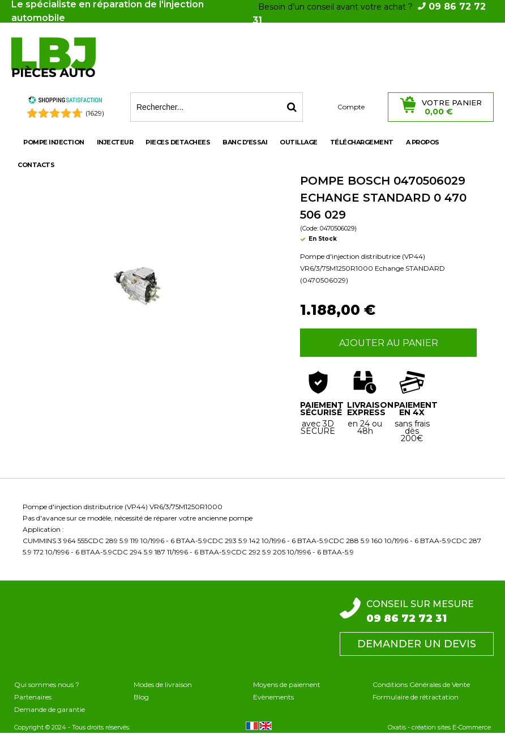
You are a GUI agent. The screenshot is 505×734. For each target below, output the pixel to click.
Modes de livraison (163, 684)
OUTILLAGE (299, 142)
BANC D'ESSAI (244, 142)
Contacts (36, 165)
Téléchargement (361, 142)
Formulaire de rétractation (416, 697)
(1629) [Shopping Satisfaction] (94, 113)
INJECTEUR (115, 142)
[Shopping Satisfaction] (65, 101)
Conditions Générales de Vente (421, 684)
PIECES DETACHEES (177, 142)
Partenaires (33, 697)
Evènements (273, 697)
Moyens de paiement (286, 684)
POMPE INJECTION (53, 142)
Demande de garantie (49, 709)
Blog (141, 697)
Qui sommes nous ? (46, 684)
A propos (422, 142)
